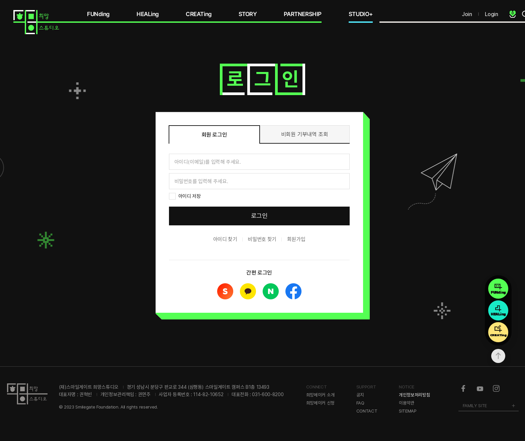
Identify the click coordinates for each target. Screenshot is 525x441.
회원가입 (296, 239)
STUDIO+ (361, 14)
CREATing (199, 14)
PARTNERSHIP (303, 14)
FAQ (360, 403)
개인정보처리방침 (414, 394)
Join (467, 14)
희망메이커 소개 (320, 394)
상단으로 (498, 356)
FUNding (98, 14)
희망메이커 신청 (320, 403)
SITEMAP (408, 411)
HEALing (148, 14)
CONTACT (366, 411)
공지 (360, 394)
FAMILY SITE (475, 405)
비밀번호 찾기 (262, 239)
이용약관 (407, 403)
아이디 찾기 (225, 239)
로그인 (259, 215)
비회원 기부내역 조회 (304, 134)
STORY (248, 14)
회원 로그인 (214, 134)
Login (491, 14)
